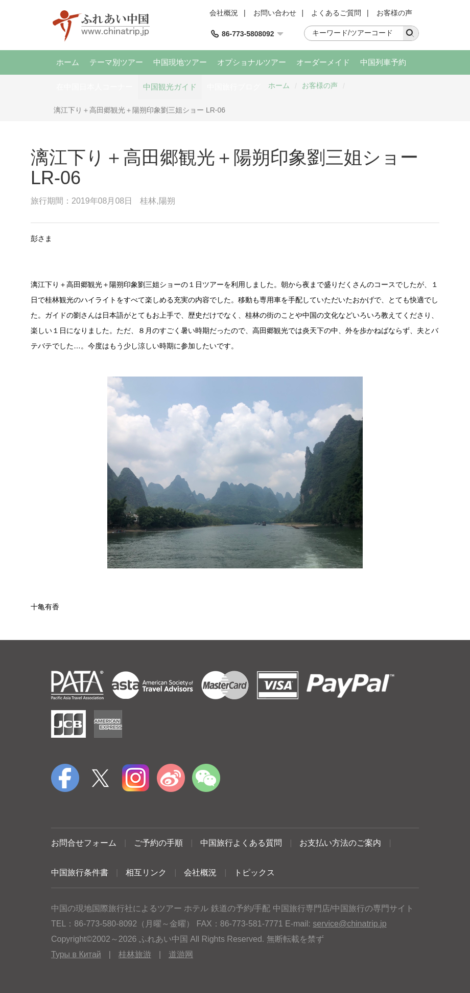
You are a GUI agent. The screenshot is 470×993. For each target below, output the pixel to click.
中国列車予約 (383, 62)
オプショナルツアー (251, 62)
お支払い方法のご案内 (340, 842)
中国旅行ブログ (234, 86)
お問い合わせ (274, 13)
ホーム (67, 62)
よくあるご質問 (336, 13)
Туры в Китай (76, 954)
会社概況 (223, 13)
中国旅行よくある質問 (241, 842)
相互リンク (146, 872)
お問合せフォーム (83, 842)
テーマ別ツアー (116, 62)
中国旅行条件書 (79, 872)
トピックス (254, 872)
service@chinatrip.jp (349, 923)
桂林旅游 (135, 954)
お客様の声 (394, 13)
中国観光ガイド (170, 86)
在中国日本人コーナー (94, 86)
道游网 (181, 954)
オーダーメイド (323, 62)
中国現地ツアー (180, 62)
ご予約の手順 (158, 842)
